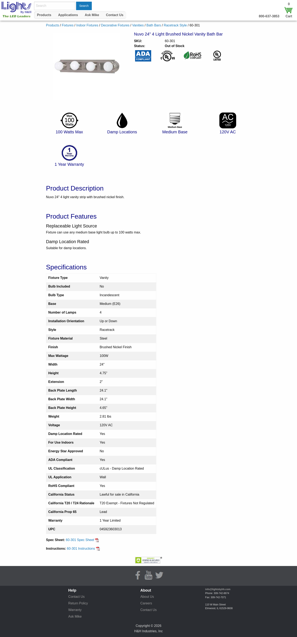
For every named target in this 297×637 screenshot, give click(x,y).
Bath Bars (153, 25)
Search (84, 5)
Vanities (138, 25)
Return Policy (78, 603)
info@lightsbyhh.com (217, 589)
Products (44, 15)
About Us (147, 596)
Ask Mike (92, 15)
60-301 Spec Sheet (82, 540)
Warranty (74, 610)
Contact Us (114, 15)
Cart (288, 16)
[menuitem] (44, 15)
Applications (68, 15)
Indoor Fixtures (87, 25)
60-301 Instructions (83, 548)
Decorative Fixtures (115, 25)
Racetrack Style (175, 25)
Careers (146, 603)
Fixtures (67, 25)
